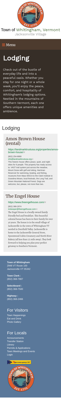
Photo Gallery (14, 322)
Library (10, 344)
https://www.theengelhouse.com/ (27, 202)
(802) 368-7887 (15, 279)
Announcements (15, 338)
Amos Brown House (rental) (25, 141)
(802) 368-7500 (15, 289)
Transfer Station (15, 341)
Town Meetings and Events (21, 351)
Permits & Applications (18, 348)
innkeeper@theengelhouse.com (22, 209)
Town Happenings (16, 315)
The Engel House (23, 196)
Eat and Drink (14, 318)
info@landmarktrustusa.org (20, 159)
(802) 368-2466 (15, 299)
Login (10, 354)
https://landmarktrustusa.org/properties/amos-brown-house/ (33, 151)
